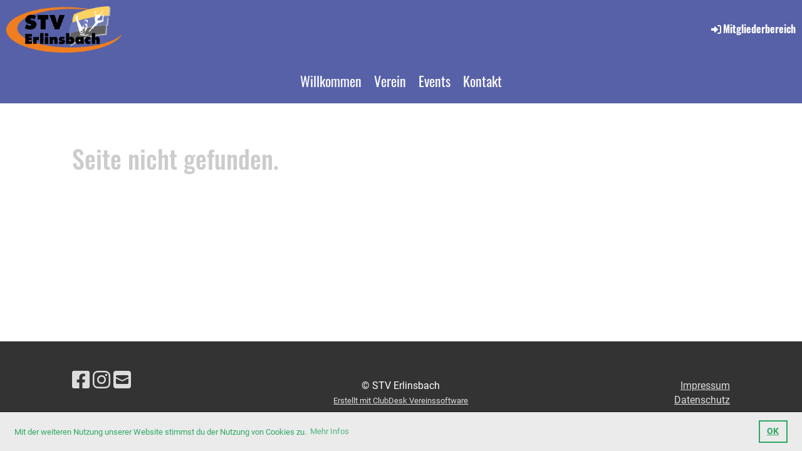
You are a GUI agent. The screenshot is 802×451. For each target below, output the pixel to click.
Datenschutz (702, 400)
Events (434, 81)
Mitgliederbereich (752, 28)
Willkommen (331, 81)
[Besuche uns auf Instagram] (101, 380)
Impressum (705, 385)
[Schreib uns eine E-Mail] (122, 380)
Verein (390, 81)
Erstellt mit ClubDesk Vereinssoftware (400, 400)
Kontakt (482, 81)
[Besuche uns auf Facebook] (81, 380)
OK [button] (773, 431)
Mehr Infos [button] (329, 431)
